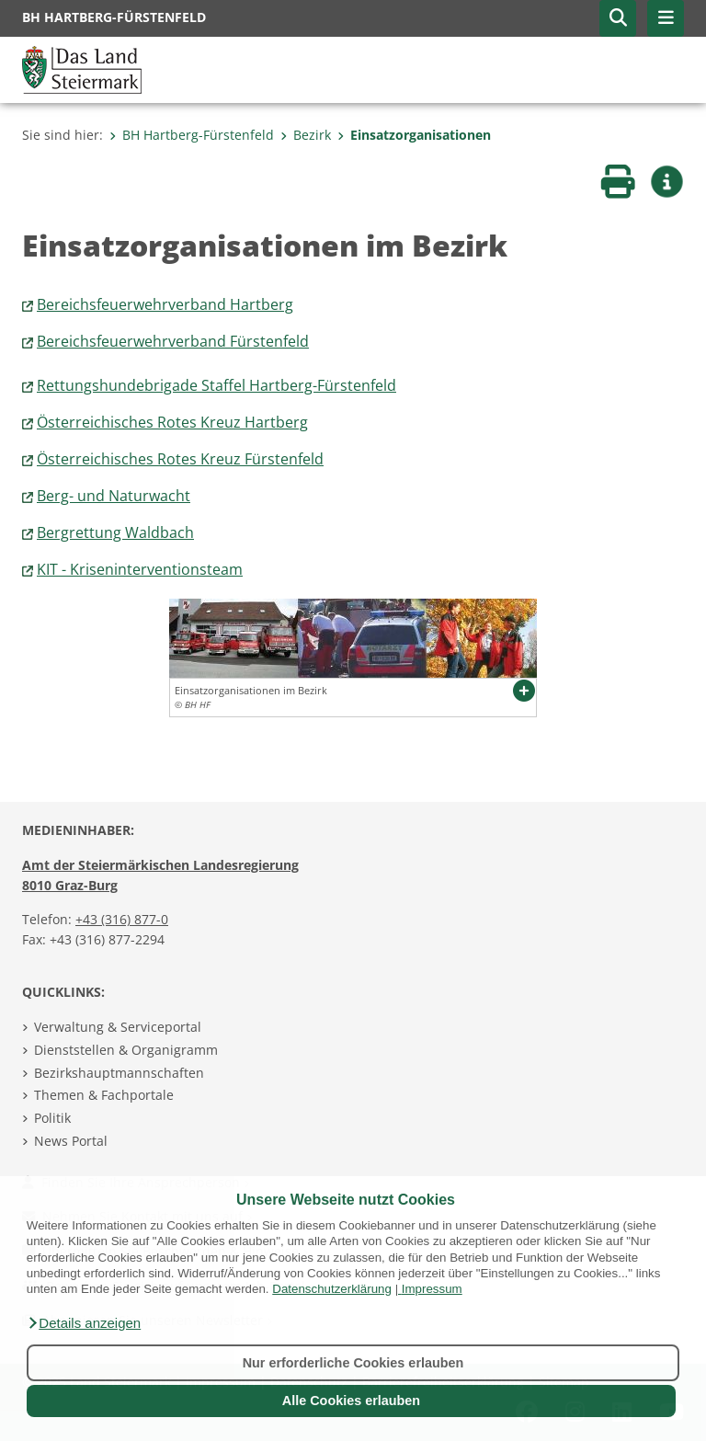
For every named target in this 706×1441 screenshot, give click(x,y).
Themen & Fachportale (104, 1095)
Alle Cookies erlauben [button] (351, 1400)
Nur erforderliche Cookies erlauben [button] (353, 1362)
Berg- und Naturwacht (113, 496)
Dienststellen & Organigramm (126, 1049)
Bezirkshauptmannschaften (119, 1072)
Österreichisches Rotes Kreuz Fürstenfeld (180, 459)
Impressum (432, 1289)
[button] (84, 1323)
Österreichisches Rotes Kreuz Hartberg (172, 422)
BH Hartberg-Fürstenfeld (191, 134)
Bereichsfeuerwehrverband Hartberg (165, 304)
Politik (52, 1117)
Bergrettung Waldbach (115, 532)
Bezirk (305, 134)
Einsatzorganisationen (414, 134)
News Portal (71, 1140)
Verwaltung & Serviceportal (117, 1026)
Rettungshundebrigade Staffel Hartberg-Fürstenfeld (216, 385)
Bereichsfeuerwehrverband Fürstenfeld (173, 341)
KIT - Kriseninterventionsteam (140, 569)
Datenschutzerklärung (332, 1289)
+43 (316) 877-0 (121, 919)
